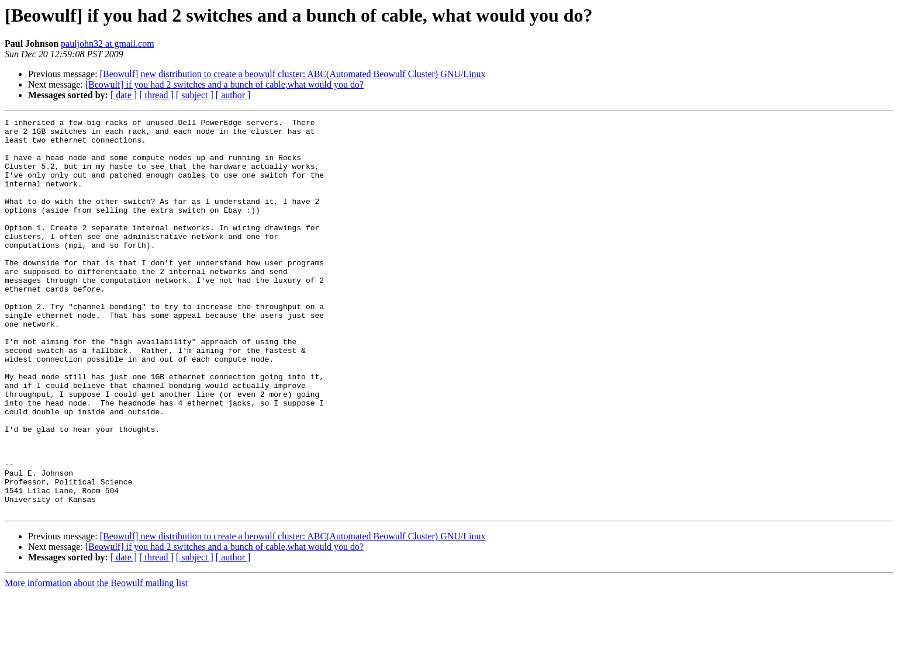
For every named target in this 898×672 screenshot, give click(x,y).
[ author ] (233, 95)
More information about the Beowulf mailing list (96, 662)
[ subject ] (194, 95)
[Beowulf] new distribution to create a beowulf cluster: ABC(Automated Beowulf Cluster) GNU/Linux (293, 74)
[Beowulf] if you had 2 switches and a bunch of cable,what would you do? (224, 84)
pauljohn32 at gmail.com (107, 44)
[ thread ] (156, 95)
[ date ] (123, 95)
